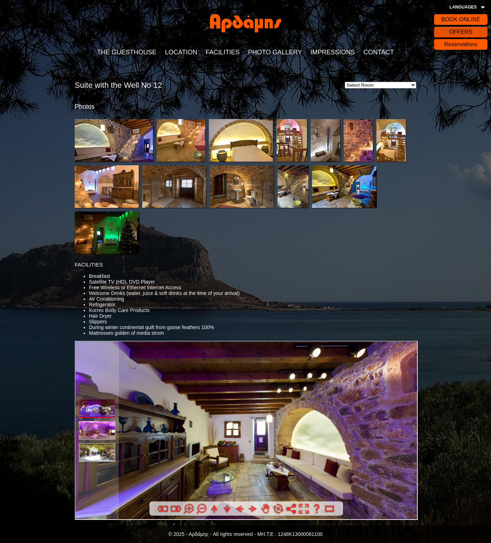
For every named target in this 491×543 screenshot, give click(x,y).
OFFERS (460, 32)
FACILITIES (222, 52)
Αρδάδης (245, 23)
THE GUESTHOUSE (127, 52)
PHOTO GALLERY (275, 52)
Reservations (460, 44)
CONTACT (378, 52)
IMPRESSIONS (333, 52)
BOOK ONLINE (460, 19)
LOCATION (181, 52)
